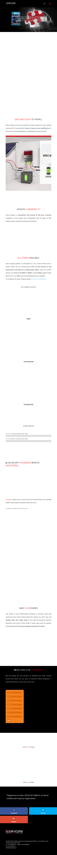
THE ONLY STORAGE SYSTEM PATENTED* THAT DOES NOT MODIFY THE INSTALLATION (28, 19)
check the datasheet (38, 279)
